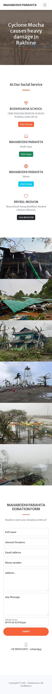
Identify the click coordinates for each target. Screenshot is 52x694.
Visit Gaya (26, 154)
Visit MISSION (26, 217)
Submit (26, 631)
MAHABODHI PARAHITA (20, 5)
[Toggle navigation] (45, 5)
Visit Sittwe (26, 184)
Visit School (26, 124)
